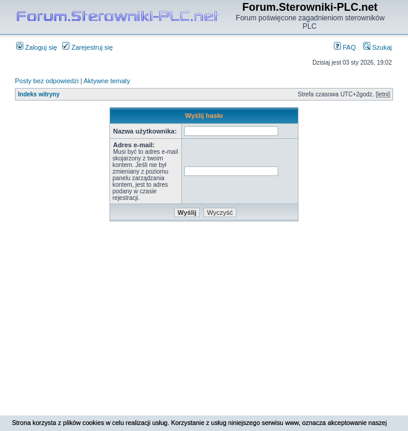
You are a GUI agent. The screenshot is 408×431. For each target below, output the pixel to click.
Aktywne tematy (107, 80)
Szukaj (377, 47)
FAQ (345, 47)
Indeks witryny (38, 94)
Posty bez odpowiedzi (46, 80)
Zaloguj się (36, 47)
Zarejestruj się (87, 47)
